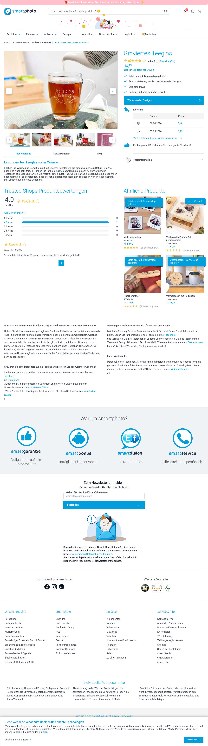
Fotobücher (11, 618)
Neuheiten (86, 34)
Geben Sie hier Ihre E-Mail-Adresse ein (87, 492)
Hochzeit (111, 644)
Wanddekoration (14, 627)
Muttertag (111, 631)
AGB (58, 631)
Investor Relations (65, 649)
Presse (59, 640)
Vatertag (111, 636)
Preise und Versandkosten (171, 627)
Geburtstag (112, 649)
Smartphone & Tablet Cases (20, 644)
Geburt (110, 653)
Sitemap (161, 644)
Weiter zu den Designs (139, 100)
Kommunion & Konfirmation (121, 640)
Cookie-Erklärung (65, 627)
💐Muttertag (149, 34)
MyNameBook (12, 631)
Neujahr (110, 623)
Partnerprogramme (66, 644)
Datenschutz (62, 623)
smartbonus (163, 662)
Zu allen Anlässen (116, 657)
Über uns (60, 618)
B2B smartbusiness (66, 653)
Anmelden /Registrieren (170, 623)
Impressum (62, 636)
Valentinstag (113, 627)
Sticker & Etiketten (15, 657)
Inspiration (129, 34)
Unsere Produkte (15, 611)
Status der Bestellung (168, 649)
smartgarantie (164, 657)
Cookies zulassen (193, 740)
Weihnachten (113, 618)
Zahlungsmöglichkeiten (170, 640)
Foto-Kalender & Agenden (18, 653)
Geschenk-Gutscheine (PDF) (20, 662)
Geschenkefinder (108, 34)
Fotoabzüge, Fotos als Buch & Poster (25, 640)
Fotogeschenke (13, 623)
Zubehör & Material (15, 649)
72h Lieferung (164, 636)
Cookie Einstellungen (18, 739)
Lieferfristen (163, 631)
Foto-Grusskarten (14, 636)
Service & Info (166, 611)
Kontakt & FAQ (165, 618)
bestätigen (73, 504)
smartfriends (164, 653)
